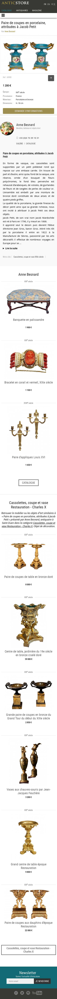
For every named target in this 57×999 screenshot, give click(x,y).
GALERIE (19, 144)
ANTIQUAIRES (22, 10)
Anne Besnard (25, 124)
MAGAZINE (37, 10)
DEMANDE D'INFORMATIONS (28, 111)
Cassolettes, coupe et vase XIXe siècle (28, 257)
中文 (53, 4)
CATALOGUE (7, 10)
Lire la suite (11, 248)
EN (48, 4)
